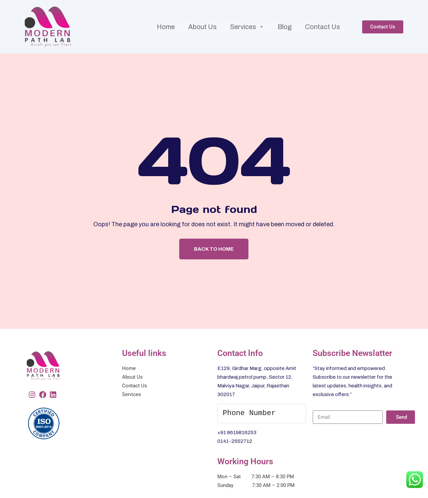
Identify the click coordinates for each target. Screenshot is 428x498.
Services (247, 20)
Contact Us (322, 20)
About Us (202, 20)
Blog (285, 20)
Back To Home (214, 236)
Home (165, 20)
